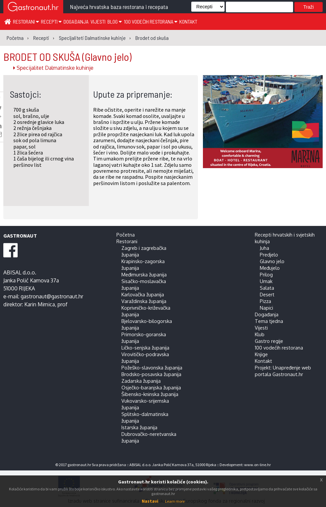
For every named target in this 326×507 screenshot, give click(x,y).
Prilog (266, 274)
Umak (266, 281)
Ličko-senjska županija (145, 348)
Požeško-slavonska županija (151, 367)
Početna (125, 235)
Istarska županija (139, 427)
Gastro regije (269, 341)
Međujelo (270, 268)
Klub (259, 334)
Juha (264, 248)
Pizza (265, 301)
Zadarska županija (141, 381)
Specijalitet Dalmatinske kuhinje (53, 67)
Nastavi (150, 501)
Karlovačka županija (142, 294)
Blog (114, 21)
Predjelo (269, 254)
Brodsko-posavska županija (151, 374)
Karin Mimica (39, 304)
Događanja (76, 21)
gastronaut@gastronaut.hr (52, 296)
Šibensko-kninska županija (149, 394)
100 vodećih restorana (150, 21)
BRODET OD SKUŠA (67, 56)
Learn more (175, 501)
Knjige (261, 354)
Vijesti (97, 21)
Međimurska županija (144, 274)
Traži (308, 7)
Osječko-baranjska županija (151, 387)
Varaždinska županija (143, 301)
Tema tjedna (269, 321)
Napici (266, 308)
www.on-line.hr (257, 464)
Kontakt (188, 21)
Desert (267, 294)
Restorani (26, 21)
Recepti (51, 21)
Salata (267, 288)
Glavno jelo (272, 261)
